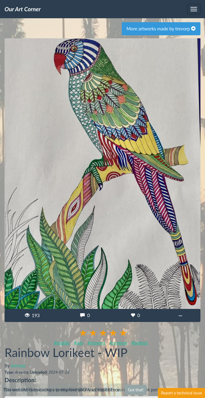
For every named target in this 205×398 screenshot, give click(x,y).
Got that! (135, 389)
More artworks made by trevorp (161, 28)
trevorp (18, 365)
